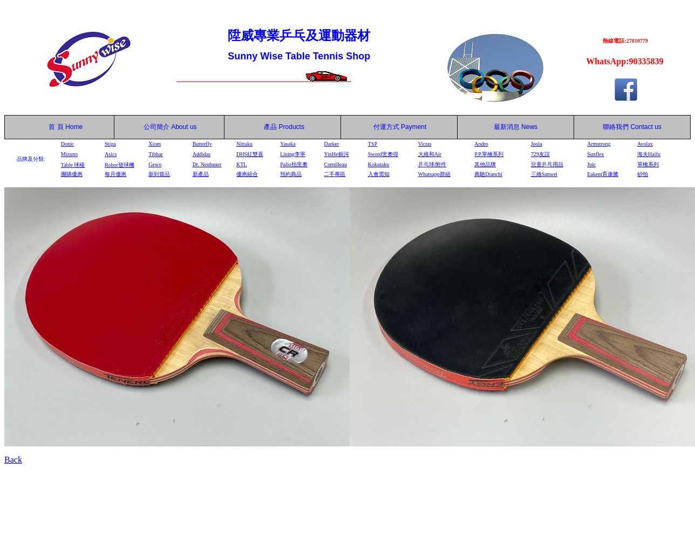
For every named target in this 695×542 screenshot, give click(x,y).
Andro (481, 144)
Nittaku (244, 144)
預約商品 (291, 174)
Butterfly (202, 144)
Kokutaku (378, 164)
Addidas (201, 154)
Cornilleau (335, 164)
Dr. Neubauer (207, 164)
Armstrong (598, 144)
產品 (284, 127)
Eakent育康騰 (602, 174)
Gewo (154, 164)
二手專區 (334, 174)
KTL (241, 164)
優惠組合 (247, 174)
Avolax (645, 144)
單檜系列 (648, 164)
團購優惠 (72, 174)
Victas (425, 144)
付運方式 (400, 127)
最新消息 (515, 127)
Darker (331, 144)
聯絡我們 (616, 127)
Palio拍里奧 (294, 164)
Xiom (154, 144)
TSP (372, 144)
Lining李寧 (292, 154)
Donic (67, 144)
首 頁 (54, 127)
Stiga (110, 144)
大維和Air (429, 154)
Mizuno (69, 154)
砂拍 (642, 174)
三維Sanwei (544, 174)
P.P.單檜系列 (488, 154)
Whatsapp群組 (434, 174)
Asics (111, 154)
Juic (591, 164)
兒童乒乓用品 (547, 164)
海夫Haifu (648, 154)
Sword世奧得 (383, 154)
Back (13, 459)
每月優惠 (115, 174)
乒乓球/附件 (432, 164)
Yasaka (287, 144)
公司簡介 (156, 127)
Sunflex (595, 154)
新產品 (201, 174)
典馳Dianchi (488, 174)
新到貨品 (159, 174)
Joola (536, 144)
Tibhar (155, 154)
